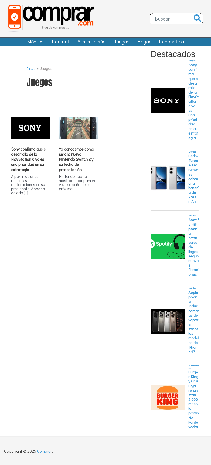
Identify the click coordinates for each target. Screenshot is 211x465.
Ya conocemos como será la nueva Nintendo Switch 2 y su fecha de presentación (76, 162)
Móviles (192, 154)
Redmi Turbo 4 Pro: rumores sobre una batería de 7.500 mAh (193, 181)
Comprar (45, 451)
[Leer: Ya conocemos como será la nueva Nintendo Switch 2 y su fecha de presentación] (78, 130)
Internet (192, 218)
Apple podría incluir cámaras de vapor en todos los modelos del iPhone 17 (193, 324)
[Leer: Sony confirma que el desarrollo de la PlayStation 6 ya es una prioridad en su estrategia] (30, 130)
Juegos (191, 63)
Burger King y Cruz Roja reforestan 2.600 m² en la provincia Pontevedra (193, 402)
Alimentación (193, 369)
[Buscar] (197, 18)
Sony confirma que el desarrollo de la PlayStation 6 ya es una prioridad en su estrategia (28, 162)
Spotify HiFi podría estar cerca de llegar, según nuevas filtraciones (193, 249)
